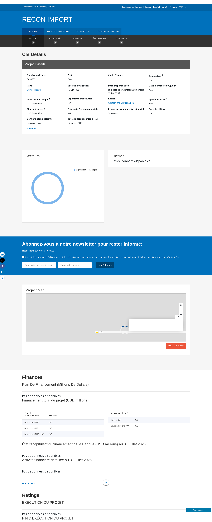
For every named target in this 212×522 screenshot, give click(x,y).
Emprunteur (156, 75)
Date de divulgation (78, 85)
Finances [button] (77, 41)
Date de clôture (157, 109)
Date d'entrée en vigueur (162, 85)
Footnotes (27, 483)
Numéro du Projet (36, 75)
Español (156, 7)
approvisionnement (58, 31)
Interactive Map (176, 345)
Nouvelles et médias (107, 31)
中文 (181, 7)
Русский (173, 7)
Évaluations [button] (99, 41)
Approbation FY (158, 99)
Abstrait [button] (33, 41)
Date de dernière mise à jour (83, 118)
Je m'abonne (105, 265)
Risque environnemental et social (126, 109)
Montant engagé (36, 109)
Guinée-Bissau (34, 89)
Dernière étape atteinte (40, 118)
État (70, 75)
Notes (30, 128)
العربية (164, 7)
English (148, 7)
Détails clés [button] (55, 41)
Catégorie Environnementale (83, 109)
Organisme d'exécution (80, 98)
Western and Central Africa (121, 102)
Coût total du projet (38, 99)
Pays (29, 85)
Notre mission (29, 6)
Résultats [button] (121, 41)
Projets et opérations (46, 6)
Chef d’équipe (115, 75)
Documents (82, 31)
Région (112, 98)
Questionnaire (199, 510)
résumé (33, 31)
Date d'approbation (118, 85)
